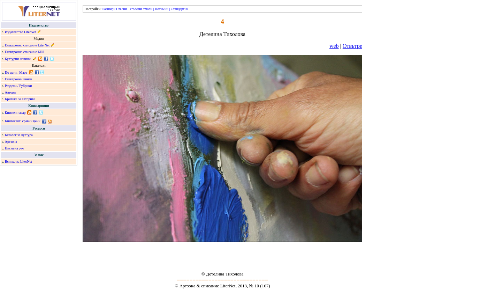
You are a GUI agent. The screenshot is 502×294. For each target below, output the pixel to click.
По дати (11, 72)
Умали (147, 9)
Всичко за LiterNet (18, 161)
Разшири (108, 9)
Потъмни (161, 9)
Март (23, 72)
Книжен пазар (15, 113)
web (334, 46)
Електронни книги (18, 79)
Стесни (121, 9)
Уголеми (135, 9)
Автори (10, 92)
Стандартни (179, 9)
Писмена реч (14, 148)
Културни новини (18, 59)
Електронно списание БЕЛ (24, 52)
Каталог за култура (19, 135)
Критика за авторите (20, 99)
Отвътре (352, 46)
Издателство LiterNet (20, 32)
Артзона (11, 142)
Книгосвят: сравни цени (22, 121)
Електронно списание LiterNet (27, 45)
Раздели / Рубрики (18, 86)
